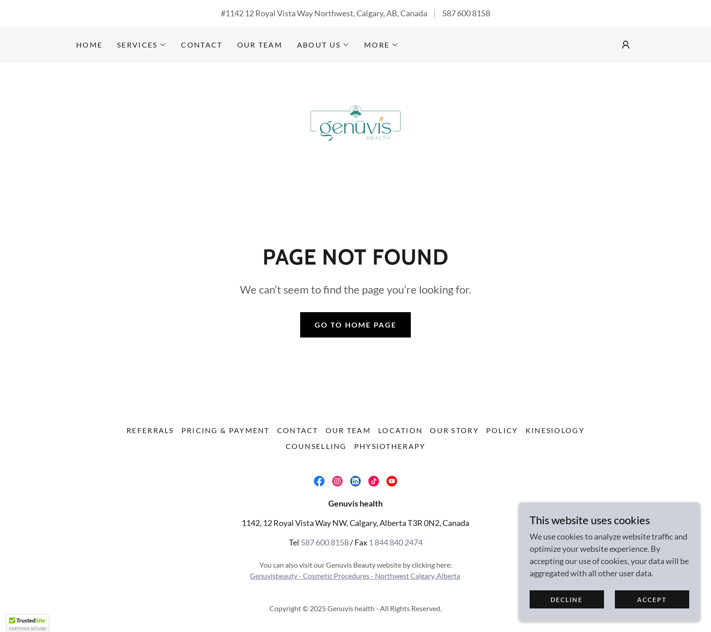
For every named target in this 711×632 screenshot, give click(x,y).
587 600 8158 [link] (466, 13)
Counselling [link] (316, 446)
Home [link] (89, 44)
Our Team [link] (259, 44)
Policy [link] (502, 430)
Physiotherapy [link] (390, 446)
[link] (355, 119)
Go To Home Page (355, 324)
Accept (652, 599)
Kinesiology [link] (555, 430)
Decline (566, 599)
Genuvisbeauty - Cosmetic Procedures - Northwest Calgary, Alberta (355, 575)
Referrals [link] (150, 430)
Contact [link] (201, 44)
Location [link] (400, 430)
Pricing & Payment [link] (225, 430)
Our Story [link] (454, 430)
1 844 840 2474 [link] (396, 542)
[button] (141, 44)
